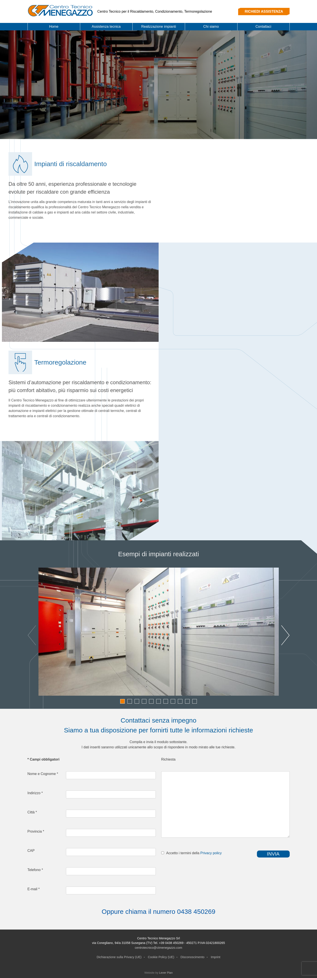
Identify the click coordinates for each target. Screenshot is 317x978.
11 (194, 701)
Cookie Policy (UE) (161, 957)
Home (54, 26)
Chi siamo (211, 26)
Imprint (215, 957)
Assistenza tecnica (106, 26)
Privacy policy (211, 853)
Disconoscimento (192, 957)
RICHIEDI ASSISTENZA (264, 11)
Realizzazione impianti (158, 26)
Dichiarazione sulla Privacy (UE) (119, 957)
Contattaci (263, 26)
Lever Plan (166, 972)
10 (187, 701)
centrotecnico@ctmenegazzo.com (158, 947)
